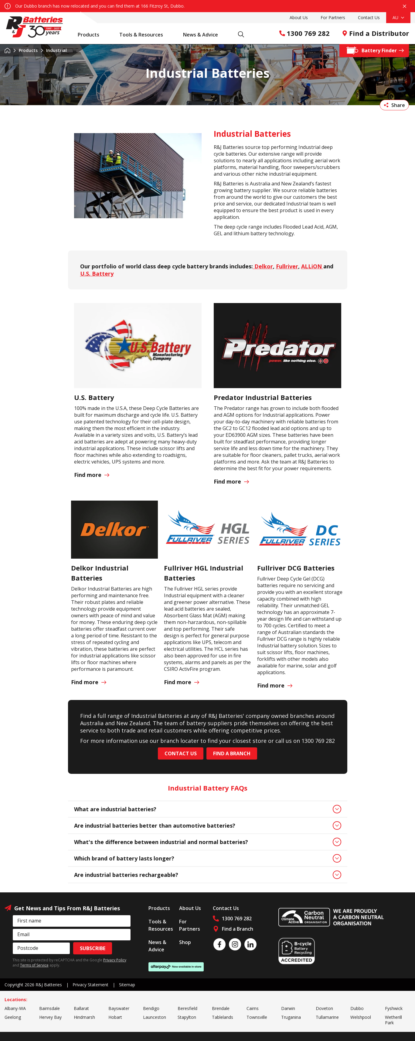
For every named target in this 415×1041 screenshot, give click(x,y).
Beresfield (187, 1008)
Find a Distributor (375, 33)
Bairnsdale (49, 1008)
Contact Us (369, 17)
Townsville (257, 1017)
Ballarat (81, 1008)
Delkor (263, 266)
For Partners (333, 17)
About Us (299, 17)
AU (398, 17)
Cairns (253, 1008)
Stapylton (187, 1017)
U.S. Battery (97, 273)
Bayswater (118, 1008)
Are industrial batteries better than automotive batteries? (207, 825)
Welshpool (360, 1017)
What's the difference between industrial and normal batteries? (207, 842)
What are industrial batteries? (207, 809)
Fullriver (287, 266)
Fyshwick (394, 1008)
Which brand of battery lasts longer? (207, 858)
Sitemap (127, 985)
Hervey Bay (50, 1017)
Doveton (324, 1008)
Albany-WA (15, 1008)
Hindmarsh (84, 1017)
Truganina (291, 1017)
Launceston (154, 1017)
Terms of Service (34, 965)
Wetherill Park (393, 1020)
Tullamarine (327, 1017)
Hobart (115, 1017)
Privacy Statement (90, 985)
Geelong (13, 1017)
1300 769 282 (304, 33)
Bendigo (151, 1008)
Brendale (221, 1008)
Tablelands (222, 1017)
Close (404, 6)
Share (394, 105)
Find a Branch (231, 753)
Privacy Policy (114, 960)
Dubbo (357, 1008)
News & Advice (203, 34)
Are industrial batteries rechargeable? (207, 874)
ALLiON (312, 266)
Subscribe (92, 948)
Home (7, 50)
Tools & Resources (144, 34)
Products (92, 34)
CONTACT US (181, 753)
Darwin (288, 1008)
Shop (185, 942)
